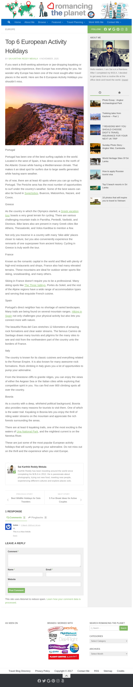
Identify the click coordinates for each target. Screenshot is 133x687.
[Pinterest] (117, 29)
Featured (56, 22)
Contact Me (113, 22)
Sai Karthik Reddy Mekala (23, 59)
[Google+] (113, 29)
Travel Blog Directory (20, 671)
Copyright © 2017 (63, 671)
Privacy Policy (42, 671)
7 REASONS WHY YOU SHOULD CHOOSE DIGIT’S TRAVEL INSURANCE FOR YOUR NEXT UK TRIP (115, 132)
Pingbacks (37, 517)
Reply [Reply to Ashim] (15, 536)
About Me (29, 22)
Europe (10, 29)
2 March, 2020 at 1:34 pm (30, 525)
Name (11, 569)
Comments (16, 517)
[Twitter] (109, 29)
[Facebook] (105, 29)
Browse (42, 22)
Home (18, 22)
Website (12, 579)
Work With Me (96, 22)
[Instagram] (122, 29)
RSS (96, 671)
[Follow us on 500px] (126, 29)
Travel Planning (75, 22)
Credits (120, 671)
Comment (13, 551)
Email (49, 569)
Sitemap (108, 671)
